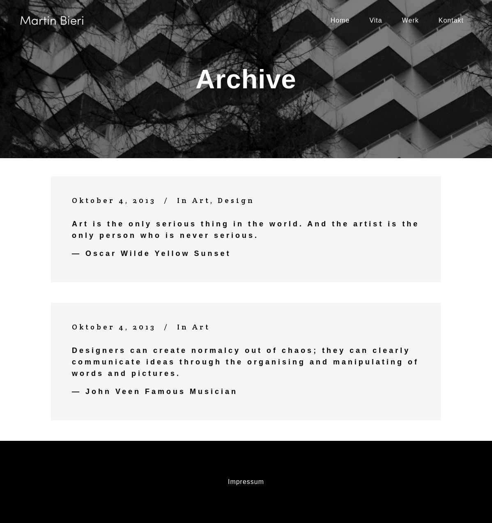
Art (201, 200)
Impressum (246, 481)
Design (236, 200)
